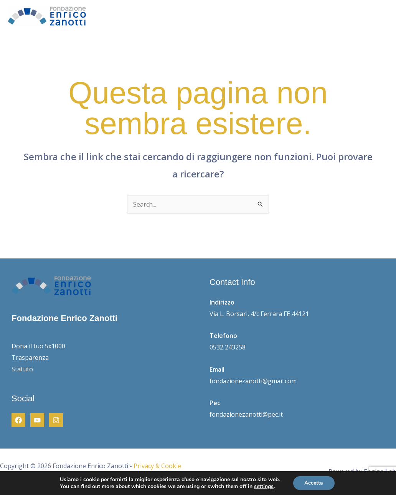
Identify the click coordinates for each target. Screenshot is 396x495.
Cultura (294, 16)
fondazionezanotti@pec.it (246, 414)
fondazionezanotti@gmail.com (253, 381)
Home (149, 16)
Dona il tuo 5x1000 (38, 346)
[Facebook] (18, 420)
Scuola (220, 16)
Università (256, 16)
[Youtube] (37, 420)
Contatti (366, 16)
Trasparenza (30, 357)
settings (264, 486)
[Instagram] (56, 420)
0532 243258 (228, 347)
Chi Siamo (184, 16)
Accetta (313, 483)
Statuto (22, 369)
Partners (330, 16)
